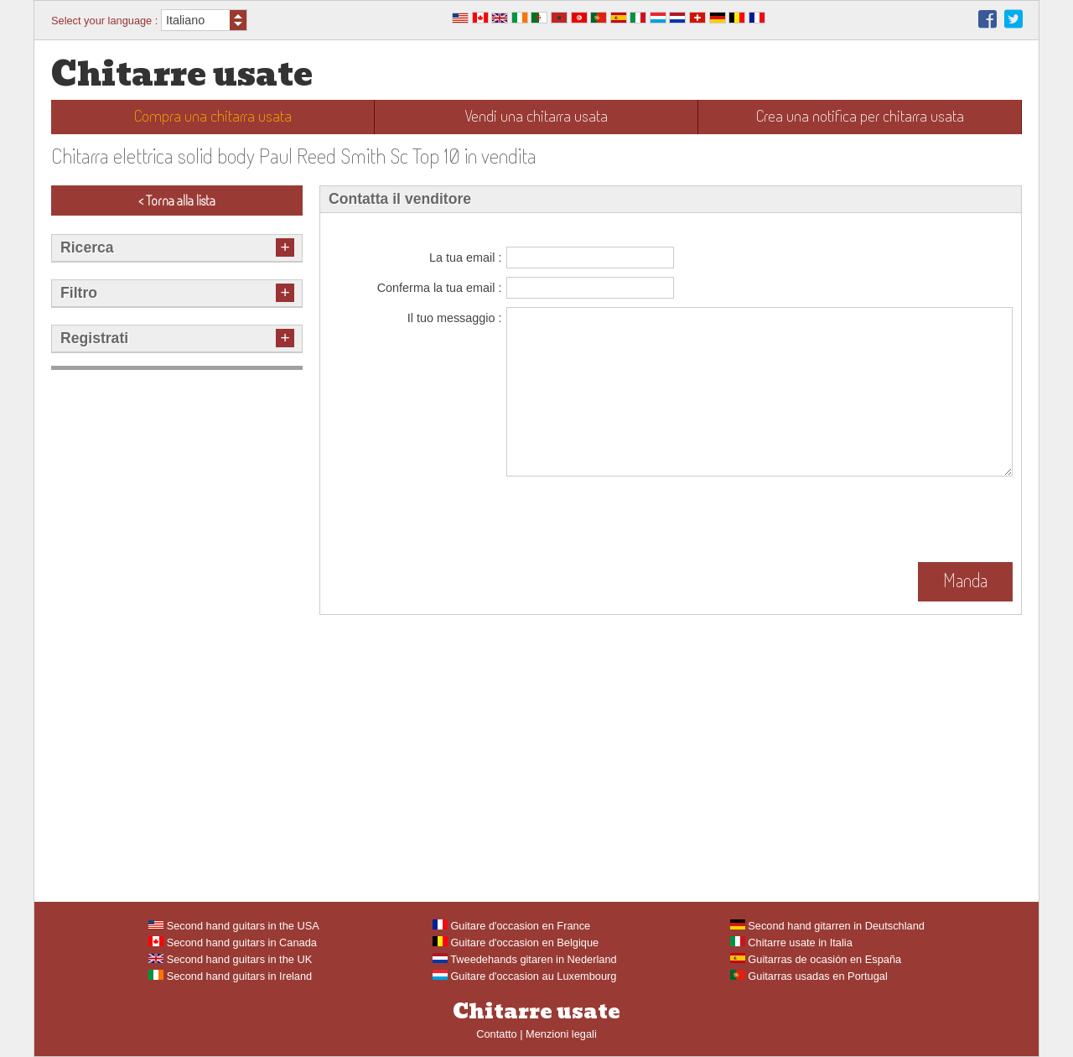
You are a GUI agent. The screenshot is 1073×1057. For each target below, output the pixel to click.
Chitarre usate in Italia (791, 942)
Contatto (496, 1034)
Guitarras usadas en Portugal (809, 976)
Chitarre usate (182, 74)
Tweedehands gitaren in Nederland (525, 959)
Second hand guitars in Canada (232, 942)
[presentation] (633, 521)
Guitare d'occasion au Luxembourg (525, 976)
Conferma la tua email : (439, 287)
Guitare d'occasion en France (511, 925)
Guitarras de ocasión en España (815, 959)
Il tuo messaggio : (454, 318)
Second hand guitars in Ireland (230, 976)
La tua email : (465, 257)
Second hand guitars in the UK (230, 959)
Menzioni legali (561, 1034)
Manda (965, 579)
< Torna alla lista (176, 200)
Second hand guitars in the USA (233, 925)
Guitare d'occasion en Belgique (516, 942)
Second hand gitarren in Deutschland (827, 925)
